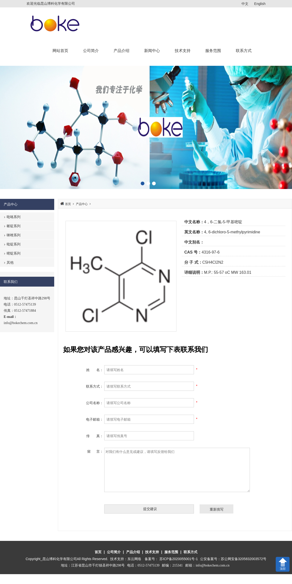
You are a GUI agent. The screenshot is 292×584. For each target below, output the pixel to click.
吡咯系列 (13, 217)
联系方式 (244, 51)
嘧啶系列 (13, 253)
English (260, 4)
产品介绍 (121, 51)
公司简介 (91, 51)
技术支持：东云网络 (125, 559)
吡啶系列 (13, 244)
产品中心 (82, 204)
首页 (68, 204)
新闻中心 (152, 51)
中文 (244, 4)
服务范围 (213, 51)
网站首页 (60, 51)
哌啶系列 (13, 226)
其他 (10, 262)
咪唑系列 (13, 235)
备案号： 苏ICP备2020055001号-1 (172, 559)
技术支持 (182, 51)
